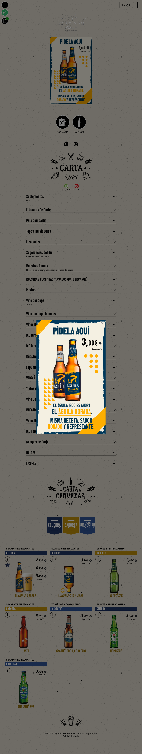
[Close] (102, 322)
